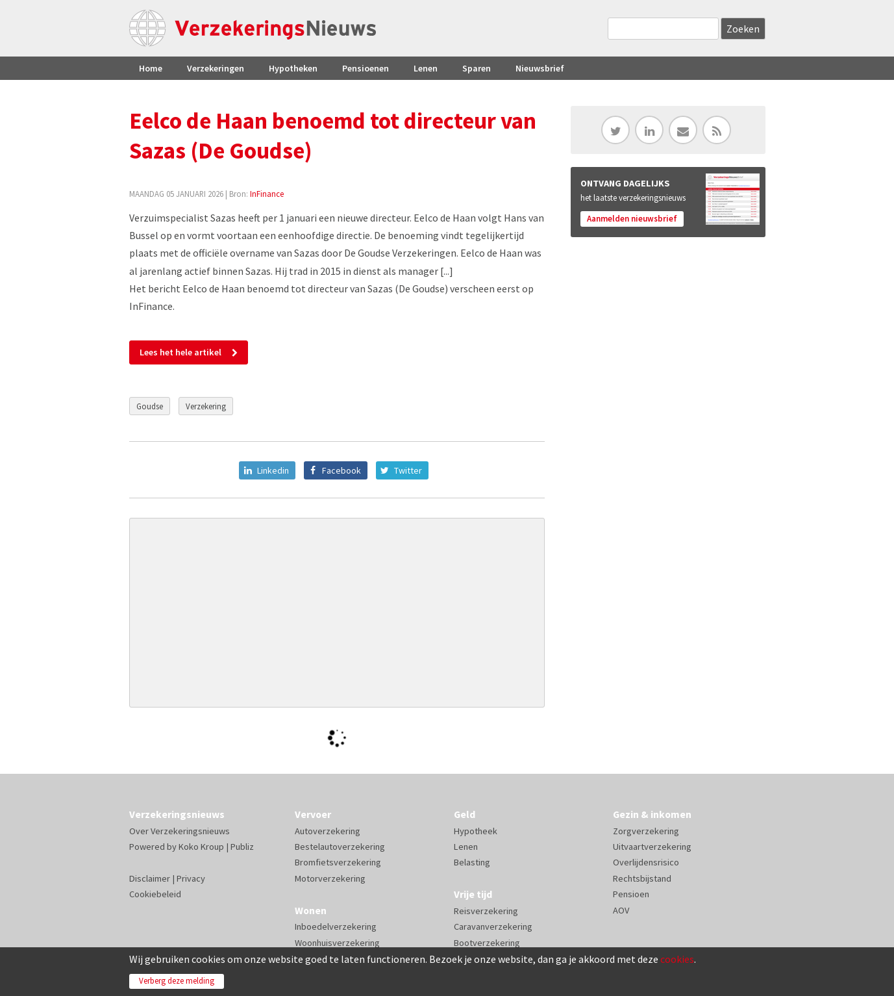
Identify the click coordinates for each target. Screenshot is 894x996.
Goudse (149, 406)
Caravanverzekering (493, 926)
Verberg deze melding (176, 980)
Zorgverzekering (646, 831)
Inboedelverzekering (336, 926)
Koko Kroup (201, 846)
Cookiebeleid (155, 894)
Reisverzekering (486, 911)
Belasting (472, 862)
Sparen (476, 68)
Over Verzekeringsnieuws (179, 831)
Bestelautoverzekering (340, 846)
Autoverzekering (327, 831)
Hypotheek (475, 831)
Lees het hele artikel (180, 352)
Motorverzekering (330, 878)
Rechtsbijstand (642, 878)
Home (150, 68)
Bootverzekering (487, 943)
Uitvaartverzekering (652, 846)
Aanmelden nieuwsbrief (632, 218)
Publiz (242, 846)
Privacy (191, 878)
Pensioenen (365, 68)
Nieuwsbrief (539, 68)
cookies (677, 958)
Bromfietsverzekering (338, 862)
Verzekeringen (215, 68)
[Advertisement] (337, 613)
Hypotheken (293, 68)
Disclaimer (149, 878)
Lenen (426, 68)
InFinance (267, 193)
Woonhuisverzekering (337, 943)
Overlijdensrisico (646, 862)
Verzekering (206, 406)
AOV (621, 910)
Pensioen (631, 894)
